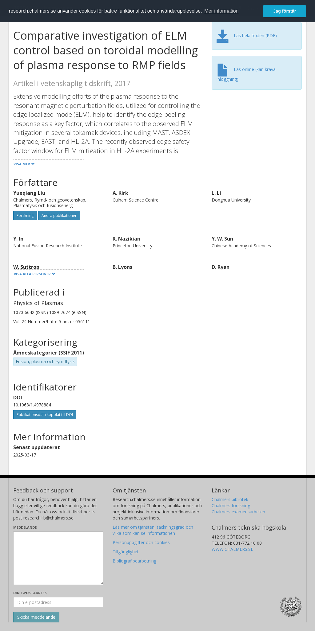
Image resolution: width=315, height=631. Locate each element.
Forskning (25, 215)
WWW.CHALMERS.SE (232, 549)
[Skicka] (36, 617)
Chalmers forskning (231, 505)
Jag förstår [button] (284, 11)
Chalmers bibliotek (230, 499)
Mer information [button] (221, 11)
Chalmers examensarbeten (238, 512)
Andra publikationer (59, 215)
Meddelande (25, 527)
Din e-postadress (30, 592)
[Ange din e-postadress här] (58, 602)
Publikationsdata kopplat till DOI (45, 414)
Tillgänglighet (126, 552)
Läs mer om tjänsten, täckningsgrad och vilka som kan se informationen (153, 530)
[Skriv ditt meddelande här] (58, 558)
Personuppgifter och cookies (141, 542)
